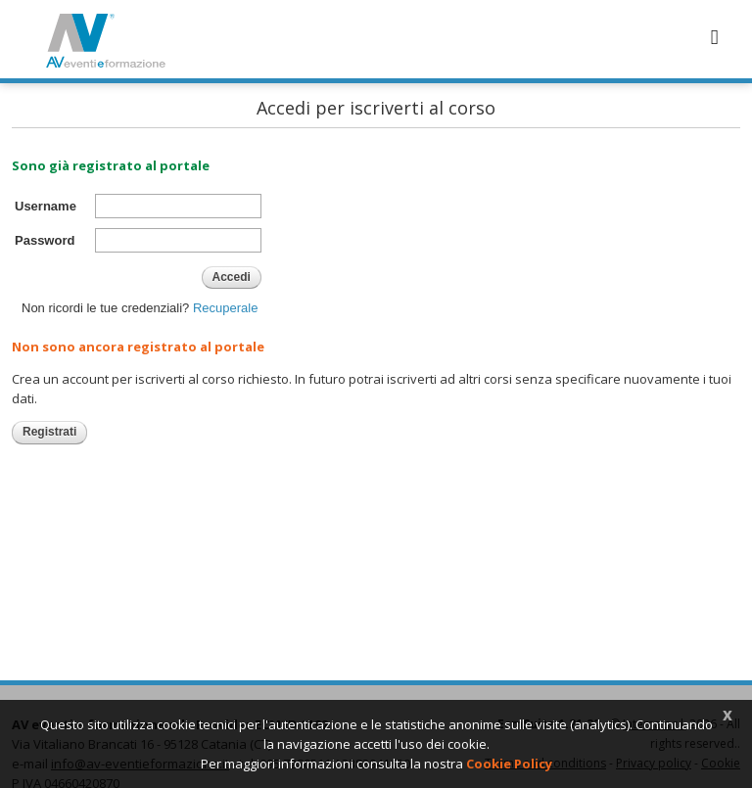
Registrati (49, 432)
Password (44, 240)
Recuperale (225, 308)
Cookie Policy (509, 763)
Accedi (231, 277)
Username (45, 206)
